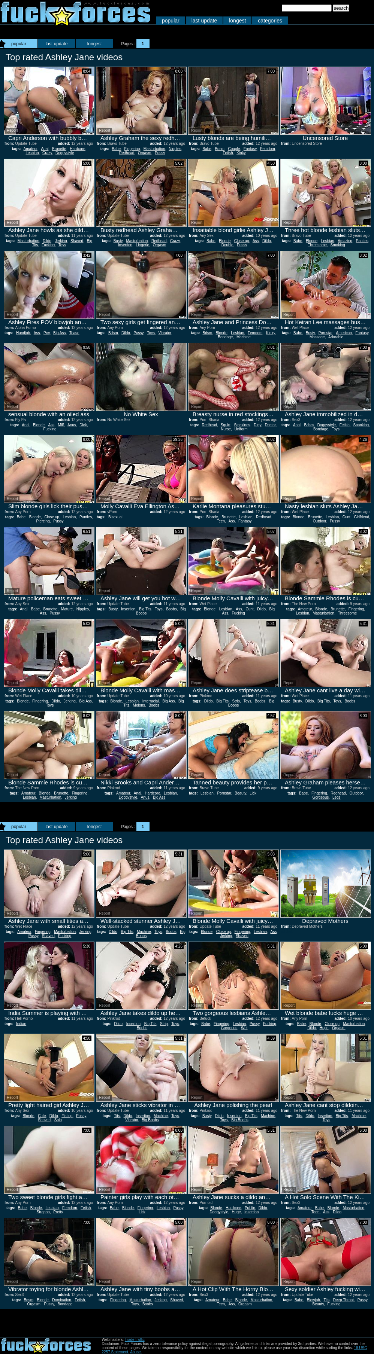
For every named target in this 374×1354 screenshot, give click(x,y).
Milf (61, 425)
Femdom (267, 149)
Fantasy (250, 149)
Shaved (76, 241)
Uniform (241, 429)
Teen (221, 521)
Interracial (150, 701)
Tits (117, 1116)
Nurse (226, 429)
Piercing (43, 521)
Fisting (66, 1116)
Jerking (61, 241)
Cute (42, 1116)
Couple (234, 149)
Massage (317, 337)
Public (250, 1208)
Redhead (127, 153)
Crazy (47, 153)
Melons (139, 705)
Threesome (317, 245)
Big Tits (145, 609)
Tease (74, 333)
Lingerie (143, 245)
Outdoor (319, 521)
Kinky (240, 153)
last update (204, 21)
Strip (236, 701)
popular (171, 21)
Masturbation (154, 149)
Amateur (30, 149)
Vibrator (165, 333)
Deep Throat (343, 1300)
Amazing (345, 241)
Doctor (270, 425)
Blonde (224, 241)
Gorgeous (320, 797)
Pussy (160, 153)
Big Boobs (150, 1120)
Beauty (240, 793)
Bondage (225, 337)
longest (237, 21)
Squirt (225, 425)
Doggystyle (64, 153)
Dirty (257, 425)
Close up (241, 241)
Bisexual (115, 517)
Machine (243, 337)
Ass (256, 241)
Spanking (361, 425)
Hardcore (77, 149)
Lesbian (32, 153)
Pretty (58, 1212)
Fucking (48, 245)
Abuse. (136, 1352)
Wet (244, 1028)
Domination (61, 1300)
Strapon (43, 1212)
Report (12, 130)
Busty (118, 241)
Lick (253, 793)
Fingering (132, 149)
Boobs (171, 609)
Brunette (59, 149)
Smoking (338, 245)
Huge (324, 1028)
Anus (71, 425)
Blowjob (313, 1300)
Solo (58, 1120)
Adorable (335, 337)
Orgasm (144, 153)
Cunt (346, 517)
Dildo (47, 241)
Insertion (125, 245)
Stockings (242, 425)
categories (270, 21)
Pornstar (325, 333)
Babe (116, 149)
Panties (362, 241)
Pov (46, 333)
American (344, 333)
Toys (62, 245)
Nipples (175, 149)
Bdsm (219, 149)
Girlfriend (361, 517)
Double (227, 245)
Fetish (228, 153)
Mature (67, 609)
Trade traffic (135, 1340)
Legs (336, 797)
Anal (44, 149)
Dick (83, 425)
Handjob (23, 333)
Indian (21, 1024)
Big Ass (59, 333)
